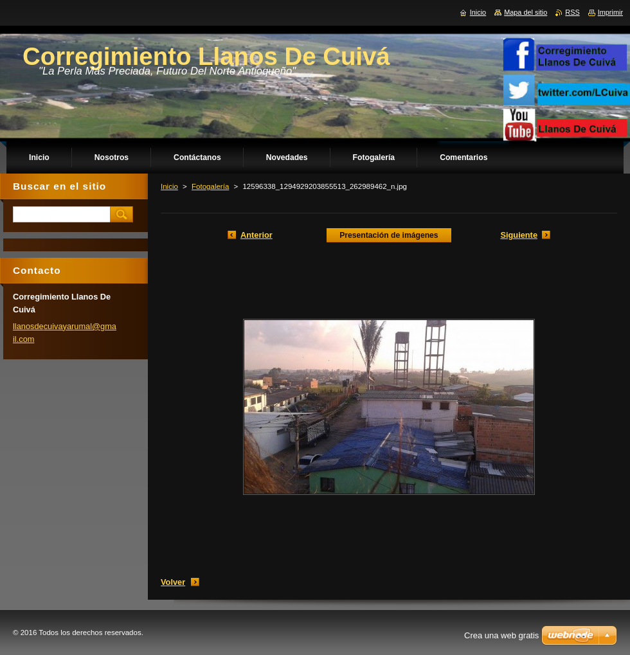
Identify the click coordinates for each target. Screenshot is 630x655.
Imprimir (610, 12)
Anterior (256, 235)
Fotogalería (210, 186)
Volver (173, 582)
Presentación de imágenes (388, 235)
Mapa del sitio (525, 12)
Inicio (169, 186)
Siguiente (518, 235)
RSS (572, 12)
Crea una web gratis (501, 635)
